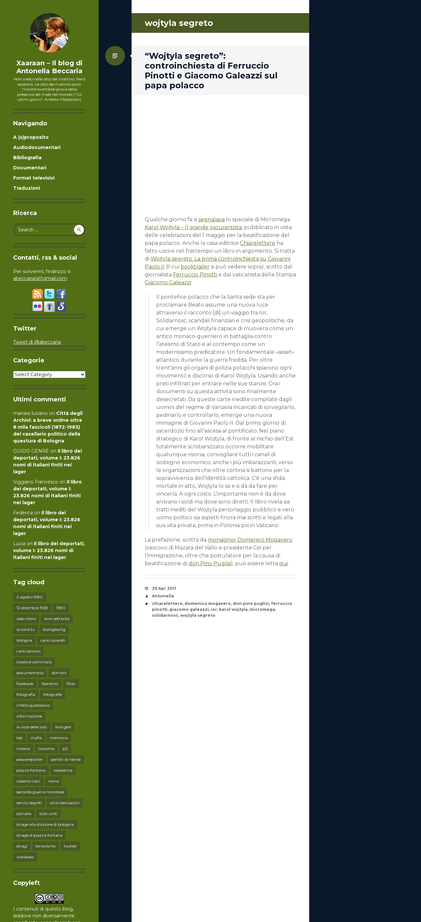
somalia (23, 813)
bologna (24, 640)
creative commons (34, 661)
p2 (65, 748)
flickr (71, 683)
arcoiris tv (25, 629)
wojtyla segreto (197, 615)
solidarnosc (165, 615)
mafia (36, 737)
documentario (29, 672)
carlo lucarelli (52, 640)
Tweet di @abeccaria (37, 342)
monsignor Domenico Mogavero (250, 540)
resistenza (63, 770)
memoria (59, 737)
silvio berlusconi (65, 802)
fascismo (50, 683)
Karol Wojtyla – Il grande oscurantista (193, 227)
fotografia (25, 694)
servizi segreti (29, 802)
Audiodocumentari (37, 147)
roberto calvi (28, 781)
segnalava (211, 219)
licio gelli (63, 726)
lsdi (19, 737)
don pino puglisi (251, 603)
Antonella (163, 595)
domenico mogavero (208, 603)
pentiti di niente (66, 759)
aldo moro (26, 618)
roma (53, 781)
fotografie (52, 694)
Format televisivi (34, 178)
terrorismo (46, 846)
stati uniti (48, 813)
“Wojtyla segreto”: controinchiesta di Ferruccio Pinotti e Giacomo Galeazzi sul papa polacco (211, 70)
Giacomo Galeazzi (168, 282)
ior (214, 609)
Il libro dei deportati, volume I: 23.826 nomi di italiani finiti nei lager (49, 550)
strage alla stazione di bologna (45, 824)
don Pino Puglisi (209, 563)
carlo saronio (28, 651)
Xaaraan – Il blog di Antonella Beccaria (49, 67)
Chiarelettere (257, 243)
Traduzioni (26, 188)
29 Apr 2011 (164, 588)
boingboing (54, 629)
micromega (262, 609)
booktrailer (195, 267)
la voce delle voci (31, 726)
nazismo (46, 748)
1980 (60, 607)
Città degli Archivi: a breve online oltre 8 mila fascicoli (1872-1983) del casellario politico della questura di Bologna (48, 427)
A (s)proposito (31, 137)
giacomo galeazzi (189, 609)
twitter (70, 846)
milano (23, 748)
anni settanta (56, 618)
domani (59, 672)
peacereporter (29, 759)
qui (283, 563)
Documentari (29, 168)
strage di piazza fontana (39, 835)
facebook (25, 683)
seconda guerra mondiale (40, 791)
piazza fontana (30, 770)
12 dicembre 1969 (32, 607)
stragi (21, 846)
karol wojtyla (233, 609)
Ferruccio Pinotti (195, 274)
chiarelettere (167, 603)
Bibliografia (27, 158)
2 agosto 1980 (29, 596)
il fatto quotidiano (33, 705)
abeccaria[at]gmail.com (40, 278)
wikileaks (25, 856)
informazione (29, 716)
